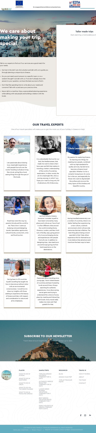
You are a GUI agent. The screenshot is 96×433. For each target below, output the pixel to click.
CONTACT (82, 383)
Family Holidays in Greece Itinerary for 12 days (46, 407)
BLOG (61, 374)
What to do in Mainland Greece (25, 392)
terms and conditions (20, 430)
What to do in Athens (24, 374)
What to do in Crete (24, 383)
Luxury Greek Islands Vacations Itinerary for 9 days (45, 392)
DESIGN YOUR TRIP (65, 377)
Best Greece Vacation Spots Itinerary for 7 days (45, 400)
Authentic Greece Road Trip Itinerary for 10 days (46, 384)
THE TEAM (82, 380)
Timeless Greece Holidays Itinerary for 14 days (45, 376)
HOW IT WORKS (84, 374)
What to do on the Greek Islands (26, 388)
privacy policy (37, 430)
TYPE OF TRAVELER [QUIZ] (65, 380)
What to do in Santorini (24, 379)
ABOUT (81, 377)
